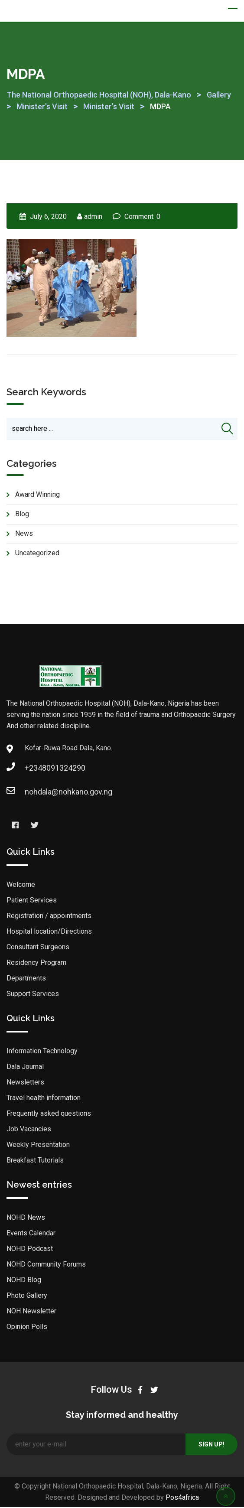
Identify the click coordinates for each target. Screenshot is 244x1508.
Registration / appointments (49, 916)
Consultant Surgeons (38, 948)
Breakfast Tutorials (35, 1161)
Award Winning (37, 495)
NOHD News (26, 1218)
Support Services (33, 994)
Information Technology (42, 1052)
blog (22, 515)
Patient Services (32, 901)
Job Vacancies (29, 1130)
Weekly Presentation (38, 1145)
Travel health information (44, 1098)
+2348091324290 (33, 768)
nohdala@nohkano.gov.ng (33, 792)
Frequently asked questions (49, 1114)
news (24, 534)
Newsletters (25, 1083)
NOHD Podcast (30, 1249)
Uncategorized (37, 554)
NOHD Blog (24, 1281)
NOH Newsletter (31, 1312)
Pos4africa (182, 1498)
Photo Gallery (27, 1296)
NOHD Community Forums (46, 1265)
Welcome (21, 885)
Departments (26, 979)
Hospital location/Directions (49, 932)
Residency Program (36, 963)
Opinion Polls (27, 1327)
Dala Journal (25, 1067)
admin (93, 216)
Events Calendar (31, 1234)
